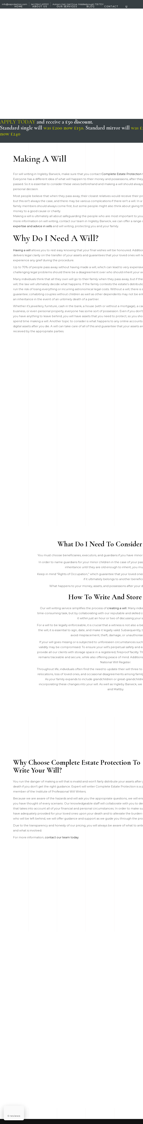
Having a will (22, 250)
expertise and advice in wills (32, 226)
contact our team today (61, 837)
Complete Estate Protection (121, 174)
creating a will (116, 608)
